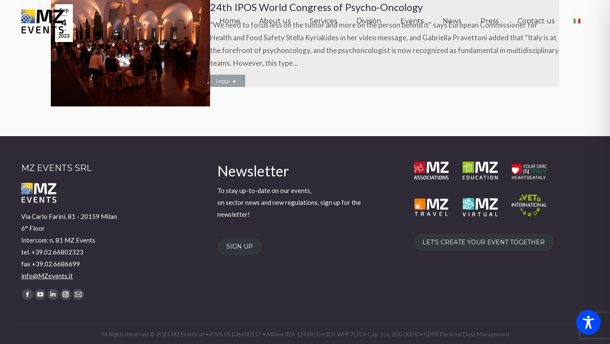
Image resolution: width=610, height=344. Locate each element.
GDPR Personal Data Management (466, 334)
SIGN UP (239, 247)
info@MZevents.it (47, 276)
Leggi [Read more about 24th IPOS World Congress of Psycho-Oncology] (226, 81)
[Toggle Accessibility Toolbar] (588, 322)
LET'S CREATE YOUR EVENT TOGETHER (483, 242)
